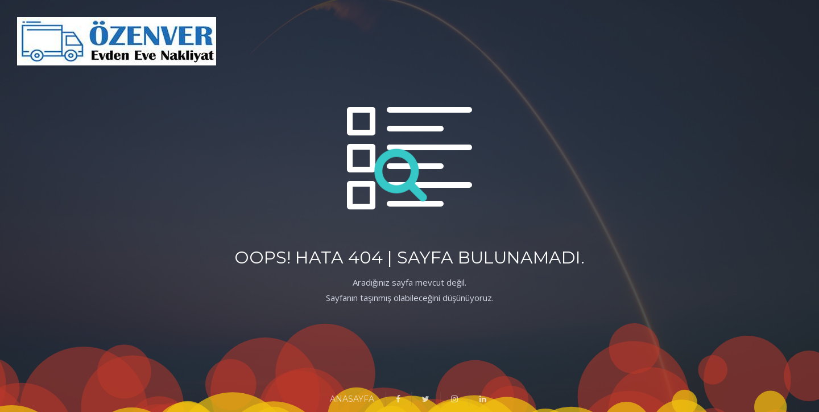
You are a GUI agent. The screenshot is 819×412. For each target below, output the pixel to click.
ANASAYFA (352, 399)
